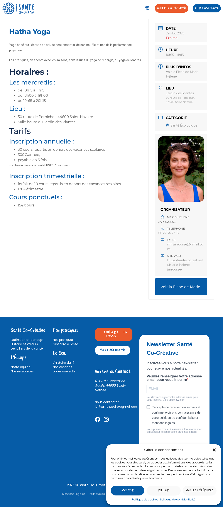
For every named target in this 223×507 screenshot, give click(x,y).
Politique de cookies (145, 499)
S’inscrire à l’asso (65, 344)
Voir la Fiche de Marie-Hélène (181, 290)
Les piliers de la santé (27, 348)
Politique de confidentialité (177, 499)
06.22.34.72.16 (168, 233)
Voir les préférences (199, 490)
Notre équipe (20, 367)
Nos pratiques (63, 340)
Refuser (163, 490)
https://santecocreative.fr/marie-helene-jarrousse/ (185, 264)
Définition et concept (27, 340)
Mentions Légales (73, 494)
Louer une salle (64, 371)
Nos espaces (62, 367)
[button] (214, 450)
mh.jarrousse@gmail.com (185, 246)
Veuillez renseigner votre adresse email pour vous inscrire (174, 378)
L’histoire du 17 (63, 362)
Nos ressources (22, 371)
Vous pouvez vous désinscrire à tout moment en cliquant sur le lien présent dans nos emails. (174, 430)
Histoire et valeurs (24, 344)
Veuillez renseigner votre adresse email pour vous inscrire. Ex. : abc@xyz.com (172, 398)
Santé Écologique (181, 125)
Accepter (128, 490)
